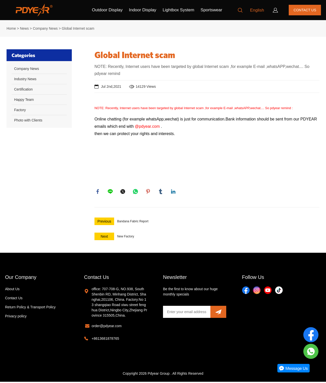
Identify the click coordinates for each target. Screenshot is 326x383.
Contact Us (13, 299)
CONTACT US (305, 10)
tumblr (161, 192)
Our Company (21, 278)
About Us (12, 290)
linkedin (174, 192)
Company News (45, 28)
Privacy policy (16, 317)
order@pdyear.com (107, 327)
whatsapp (136, 192)
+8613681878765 (105, 340)
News (24, 28)
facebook (98, 192)
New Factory (125, 237)
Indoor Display (142, 10)
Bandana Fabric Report (132, 222)
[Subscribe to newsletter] (218, 313)
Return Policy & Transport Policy (30, 308)
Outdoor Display (107, 10)
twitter (123, 192)
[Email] (186, 313)
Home (11, 28)
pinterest (148, 192)
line (111, 192)
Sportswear (211, 10)
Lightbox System (178, 10)
